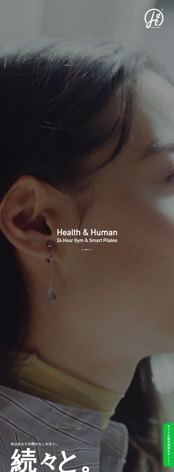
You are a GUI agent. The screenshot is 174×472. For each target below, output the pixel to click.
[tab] (82, 249)
